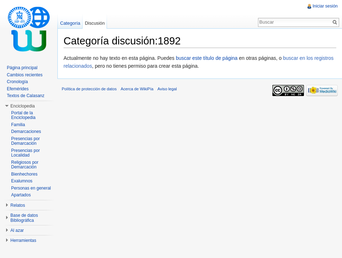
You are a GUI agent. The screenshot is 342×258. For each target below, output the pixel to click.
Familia (18, 124)
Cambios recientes (24, 74)
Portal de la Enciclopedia (23, 115)
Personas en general (31, 188)
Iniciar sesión (325, 6)
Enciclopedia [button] (22, 106)
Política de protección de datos (89, 89)
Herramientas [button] (23, 240)
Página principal (22, 67)
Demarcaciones (26, 131)
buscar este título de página (207, 58)
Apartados (21, 194)
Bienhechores (24, 174)
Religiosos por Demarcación (24, 165)
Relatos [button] (17, 205)
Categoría (70, 23)
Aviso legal (167, 89)
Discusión (94, 23)
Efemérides (18, 88)
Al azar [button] (17, 230)
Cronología (17, 81)
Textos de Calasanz (25, 95)
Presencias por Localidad (25, 153)
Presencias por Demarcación (25, 141)
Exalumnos (21, 180)
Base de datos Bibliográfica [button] (24, 218)
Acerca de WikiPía (137, 89)
